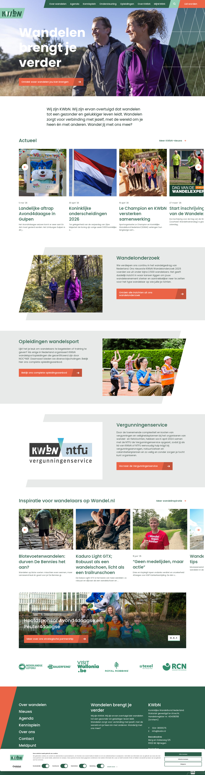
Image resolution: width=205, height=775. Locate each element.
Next (198, 167)
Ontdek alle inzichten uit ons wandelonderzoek (135, 294)
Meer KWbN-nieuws (170, 140)
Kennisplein (89, 3)
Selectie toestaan (183, 763)
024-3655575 (159, 728)
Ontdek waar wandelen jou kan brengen (45, 81)
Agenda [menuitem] (74, 3)
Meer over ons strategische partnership (50, 638)
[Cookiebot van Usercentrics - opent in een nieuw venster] (16, 770)
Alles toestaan (183, 758)
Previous (25, 167)
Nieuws (25, 711)
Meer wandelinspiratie (169, 500)
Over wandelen (32, 704)
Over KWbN (144, 3)
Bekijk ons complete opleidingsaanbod (44, 372)
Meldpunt (27, 745)
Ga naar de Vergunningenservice (138, 466)
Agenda (26, 718)
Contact (26, 738)
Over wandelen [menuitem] (57, 3)
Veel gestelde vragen (38, 752)
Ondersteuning (107, 3)
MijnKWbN (159, 3)
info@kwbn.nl (159, 731)
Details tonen (111, 770)
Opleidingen (127, 3)
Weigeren (183, 768)
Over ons (27, 731)
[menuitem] (12, 13)
